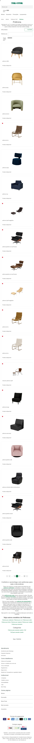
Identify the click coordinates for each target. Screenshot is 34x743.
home (2, 19)
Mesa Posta (17, 701)
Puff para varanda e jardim (16, 632)
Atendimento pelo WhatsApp (7, 651)
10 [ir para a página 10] (24, 576)
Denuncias (3, 655)
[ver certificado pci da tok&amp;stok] (24, 728)
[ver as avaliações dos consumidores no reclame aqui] (17, 728)
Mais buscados (17, 705)
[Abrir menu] (5, 3)
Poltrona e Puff (14, 19)
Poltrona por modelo (27, 622)
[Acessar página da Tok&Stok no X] (23, 642)
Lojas (2, 684)
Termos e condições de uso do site (8, 663)
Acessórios (8, 14)
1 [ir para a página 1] (9, 576)
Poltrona (21, 19)
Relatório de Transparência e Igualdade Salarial (11, 672)
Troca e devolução (5, 665)
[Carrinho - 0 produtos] (32, 3)
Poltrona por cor (18, 620)
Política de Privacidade (6, 661)
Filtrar (28, 30)
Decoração (17, 697)
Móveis (3, 14)
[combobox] (20, 34)
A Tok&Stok (3, 678)
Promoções (15, 14)
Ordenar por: (4, 33)
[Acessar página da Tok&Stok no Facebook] (11, 642)
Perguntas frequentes (5, 653)
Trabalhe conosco (5, 680)
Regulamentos (4, 667)
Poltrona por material (16, 622)
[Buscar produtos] (17, 6)
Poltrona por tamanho (17, 624)
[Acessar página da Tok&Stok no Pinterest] (19, 642)
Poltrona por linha (6, 622)
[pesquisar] (31, 7)
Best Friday (3, 686)
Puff (25, 630)
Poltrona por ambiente (7, 620)
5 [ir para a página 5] (14, 576)
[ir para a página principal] (17, 3)
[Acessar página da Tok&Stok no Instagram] (15, 642)
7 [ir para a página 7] (19, 576)
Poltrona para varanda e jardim (15, 630)
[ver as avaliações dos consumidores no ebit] (10, 728)
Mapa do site (4, 670)
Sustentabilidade (4, 682)
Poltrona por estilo (27, 620)
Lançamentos (23, 14)
